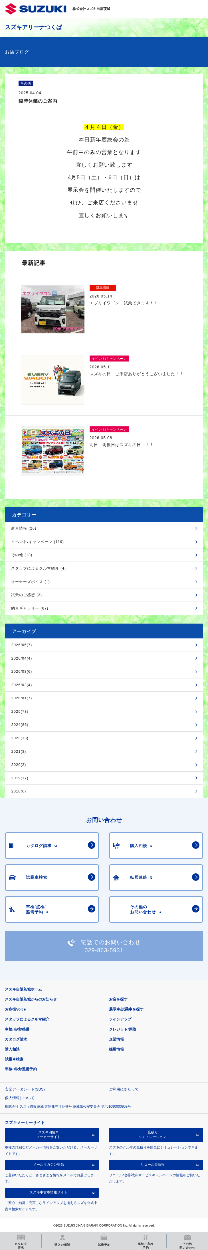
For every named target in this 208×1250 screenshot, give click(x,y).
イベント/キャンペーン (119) (37, 542)
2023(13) (19, 738)
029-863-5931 (104, 950)
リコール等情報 (153, 1165)
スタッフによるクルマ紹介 (27, 1019)
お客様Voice (15, 1009)
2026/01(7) (21, 698)
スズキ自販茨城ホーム (23, 989)
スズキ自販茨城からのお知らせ (31, 999)
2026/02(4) (21, 685)
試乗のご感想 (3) (26, 595)
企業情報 (116, 1039)
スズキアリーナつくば (33, 27)
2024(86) (19, 724)
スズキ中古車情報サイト (48, 1192)
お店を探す (118, 999)
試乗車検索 (14, 1059)
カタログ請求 (16, 1039)
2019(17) (19, 778)
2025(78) (19, 711)
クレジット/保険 (122, 1029)
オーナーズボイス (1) (30, 582)
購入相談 (12, 1049)
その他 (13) (21, 555)
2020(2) (18, 764)
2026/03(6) (21, 671)
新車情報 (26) (23, 528)
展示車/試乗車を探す (126, 1009)
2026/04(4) (21, 658)
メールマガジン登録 (48, 1165)
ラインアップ (120, 1019)
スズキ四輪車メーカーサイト (48, 1134)
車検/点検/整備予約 (21, 1069)
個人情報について (20, 1098)
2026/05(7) (21, 645)
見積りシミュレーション (152, 1134)
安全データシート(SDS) (25, 1089)
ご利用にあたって (124, 1089)
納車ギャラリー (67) (29, 608)
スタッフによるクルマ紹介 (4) (38, 568)
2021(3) (18, 751)
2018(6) (18, 791)
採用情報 (116, 1049)
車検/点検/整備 (17, 1029)
